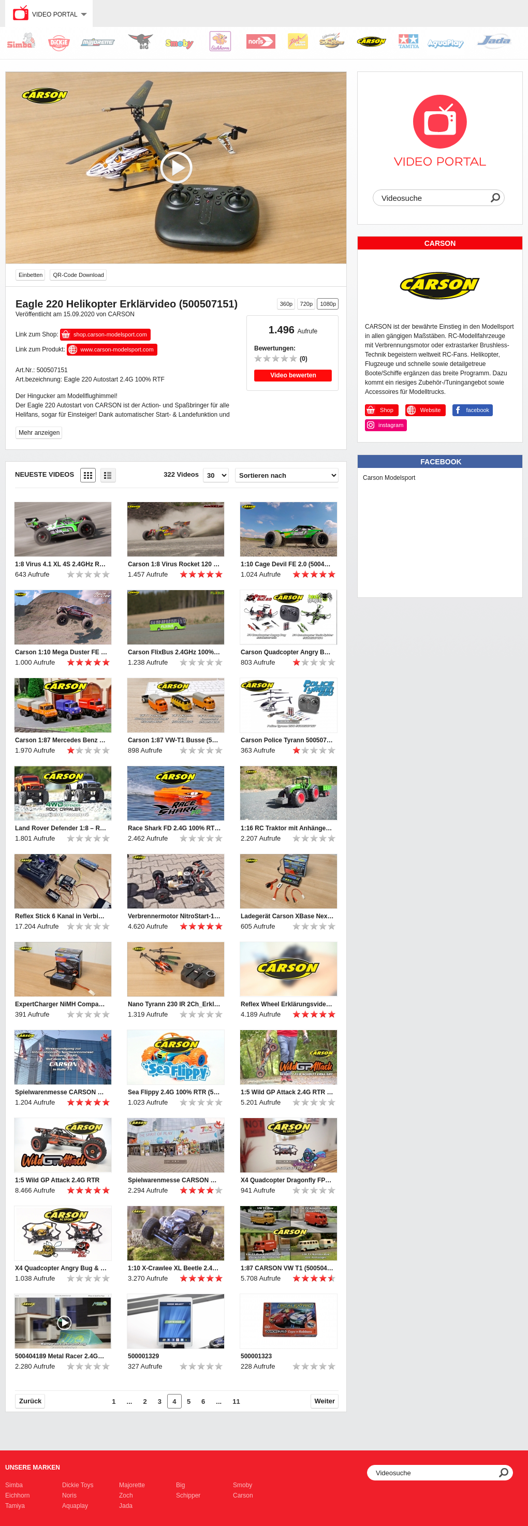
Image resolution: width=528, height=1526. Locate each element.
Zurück (30, 1401)
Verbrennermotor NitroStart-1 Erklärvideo (174, 916)
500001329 (143, 1356)
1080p (328, 304)
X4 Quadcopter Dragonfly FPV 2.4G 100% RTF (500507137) (287, 1180)
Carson (243, 1495)
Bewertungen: (275, 348)
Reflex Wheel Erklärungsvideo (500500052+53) (287, 1004)
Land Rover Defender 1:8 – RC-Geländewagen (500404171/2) (61, 828)
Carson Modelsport (389, 477)
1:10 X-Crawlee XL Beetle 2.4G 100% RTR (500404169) (174, 1268)
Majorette (132, 1485)
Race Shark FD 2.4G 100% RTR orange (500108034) (174, 828)
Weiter (325, 1401)
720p (306, 304)
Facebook (440, 462)
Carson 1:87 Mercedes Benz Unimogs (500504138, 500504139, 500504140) (61, 740)
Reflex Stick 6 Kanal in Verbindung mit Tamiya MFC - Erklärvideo (61, 916)
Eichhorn (17, 1495)
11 (236, 1401)
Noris (69, 1495)
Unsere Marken (32, 1467)
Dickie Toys (77, 1485)
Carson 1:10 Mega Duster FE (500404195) (61, 652)
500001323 (256, 1356)
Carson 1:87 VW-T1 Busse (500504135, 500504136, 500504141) (174, 740)
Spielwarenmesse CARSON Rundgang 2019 (174, 1180)
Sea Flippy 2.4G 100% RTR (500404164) (174, 1092)
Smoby (242, 1485)
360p (286, 304)
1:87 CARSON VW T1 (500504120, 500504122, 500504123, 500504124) (287, 1268)
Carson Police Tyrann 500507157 (287, 740)
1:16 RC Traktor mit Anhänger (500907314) (287, 828)
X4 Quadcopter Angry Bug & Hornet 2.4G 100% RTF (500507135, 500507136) (61, 1268)
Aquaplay (75, 1505)
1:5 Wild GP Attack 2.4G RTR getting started (287, 1092)
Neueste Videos (44, 474)
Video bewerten (293, 375)
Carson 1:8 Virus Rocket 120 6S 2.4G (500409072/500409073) (174, 564)
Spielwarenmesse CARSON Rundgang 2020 (61, 1092)
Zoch (126, 1495)
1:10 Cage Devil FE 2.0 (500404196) (287, 564)
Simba (14, 1485)
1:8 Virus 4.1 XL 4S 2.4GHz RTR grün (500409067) (61, 564)
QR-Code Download (78, 275)
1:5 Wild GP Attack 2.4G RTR (57, 1180)
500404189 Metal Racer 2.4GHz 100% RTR (61, 1356)
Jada (126, 1505)
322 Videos (181, 474)
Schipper (188, 1495)
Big (180, 1485)
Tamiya (15, 1505)
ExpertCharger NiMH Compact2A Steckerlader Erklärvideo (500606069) (61, 1004)
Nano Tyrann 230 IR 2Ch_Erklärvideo (174, 1004)
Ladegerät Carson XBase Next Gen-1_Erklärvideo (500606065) (287, 916)
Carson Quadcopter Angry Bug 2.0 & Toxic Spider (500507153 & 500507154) (287, 652)
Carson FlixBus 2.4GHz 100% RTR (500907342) (174, 652)
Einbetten (30, 275)
